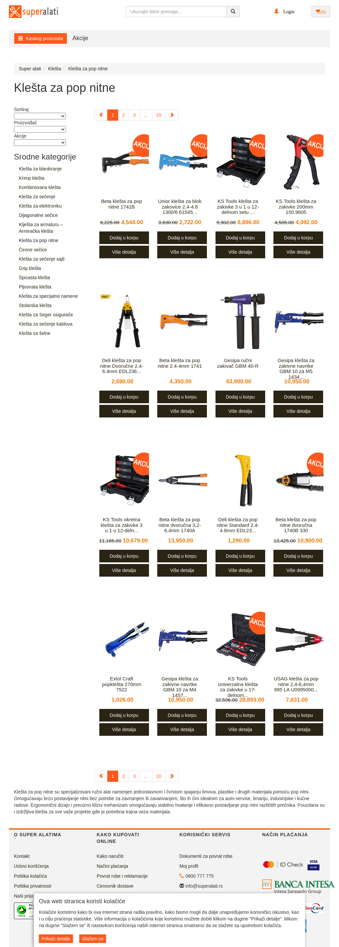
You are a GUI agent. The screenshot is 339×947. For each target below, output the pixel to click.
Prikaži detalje (55, 938)
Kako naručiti (110, 856)
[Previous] (101, 115)
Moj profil (188, 866)
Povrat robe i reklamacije (122, 876)
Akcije (80, 38)
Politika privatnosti (32, 886)
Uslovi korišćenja (31, 866)
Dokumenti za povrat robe (205, 856)
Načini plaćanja (112, 866)
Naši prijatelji (27, 896)
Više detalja (124, 252)
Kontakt (21, 856)
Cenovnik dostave (115, 886)
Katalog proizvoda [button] (40, 38)
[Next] (171, 115)
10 (159, 115)
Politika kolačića (30, 876)
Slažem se (92, 938)
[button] (284, 11)
